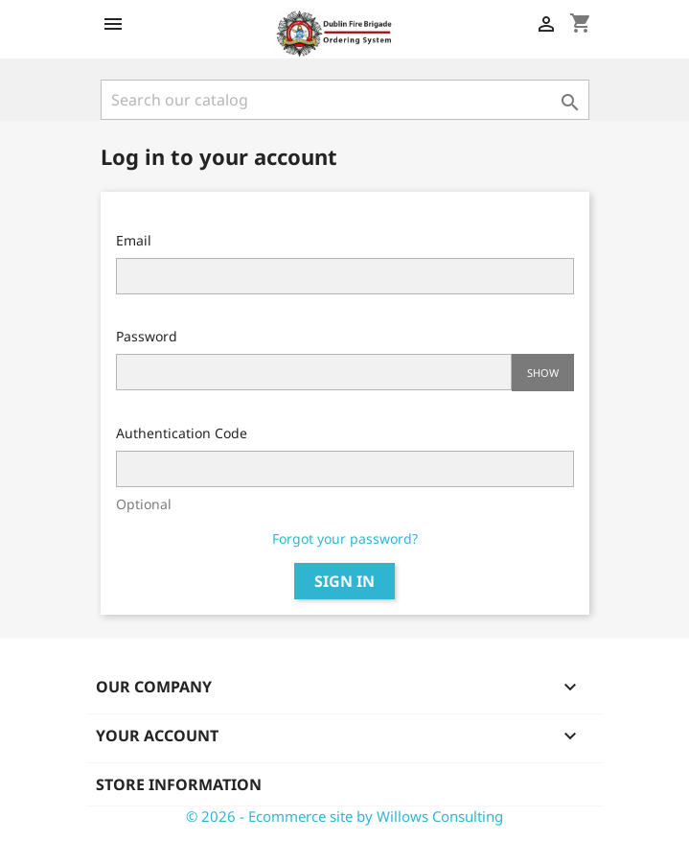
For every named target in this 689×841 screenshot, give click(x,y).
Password (146, 336)
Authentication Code (181, 433)
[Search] (345, 100)
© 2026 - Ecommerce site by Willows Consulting (344, 816)
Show (543, 372)
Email (133, 240)
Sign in (344, 581)
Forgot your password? (345, 538)
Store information (179, 784)
